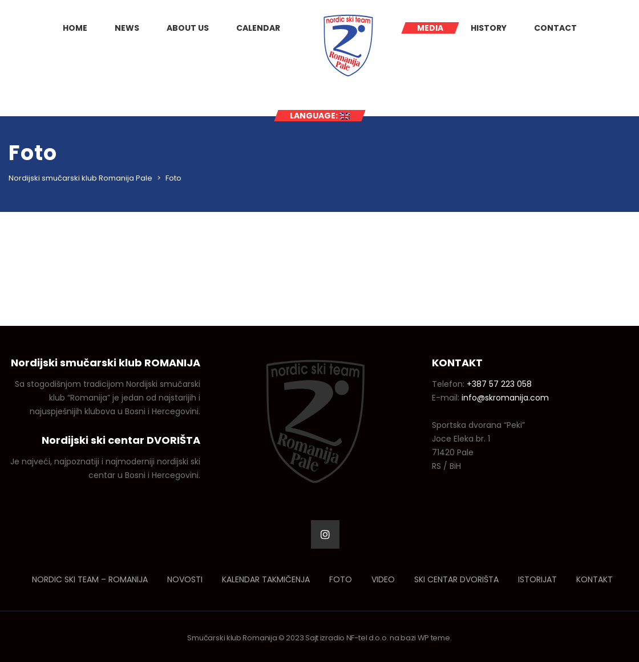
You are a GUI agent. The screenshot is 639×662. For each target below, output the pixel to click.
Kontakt (594, 579)
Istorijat (537, 579)
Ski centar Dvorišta (456, 579)
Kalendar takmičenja (266, 579)
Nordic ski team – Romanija (90, 579)
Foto (340, 579)
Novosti (185, 579)
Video (383, 579)
